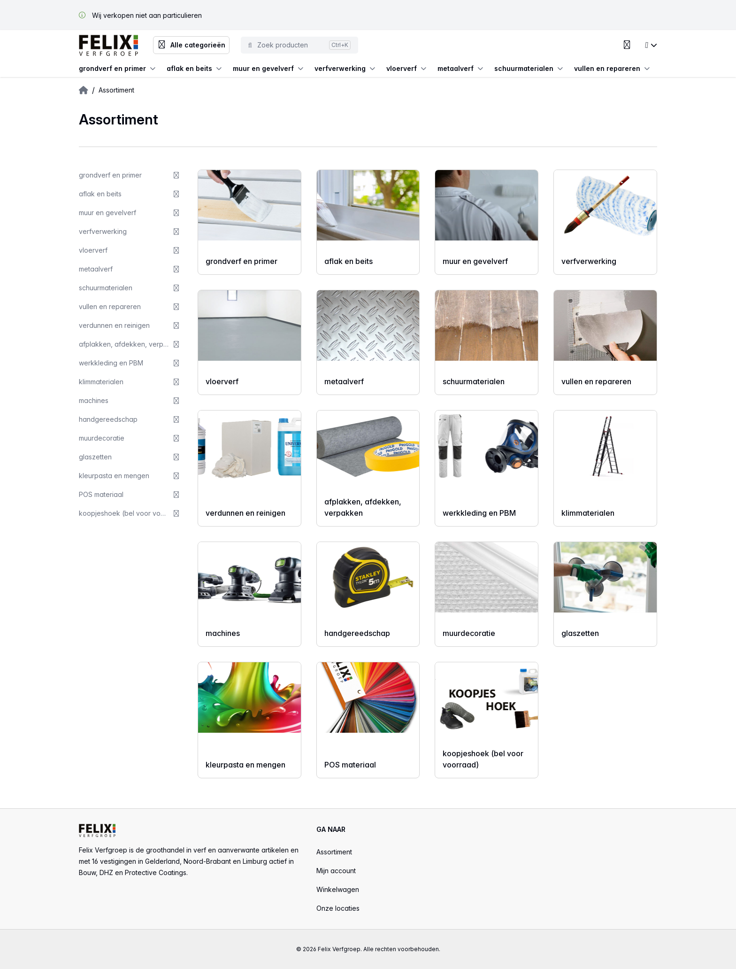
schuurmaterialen (528, 68)
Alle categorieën (191, 45)
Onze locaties (338, 908)
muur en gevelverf (268, 68)
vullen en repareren (612, 68)
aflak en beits (194, 68)
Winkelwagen (337, 889)
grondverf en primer (117, 68)
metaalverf (460, 68)
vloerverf (406, 68)
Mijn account (336, 871)
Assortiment (334, 852)
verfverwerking (344, 68)
